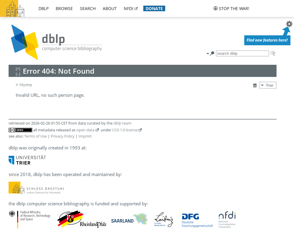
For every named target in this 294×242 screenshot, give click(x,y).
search (88, 8)
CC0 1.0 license (125, 130)
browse (64, 8)
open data (85, 130)
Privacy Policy (63, 136)
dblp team (122, 123)
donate (154, 8)
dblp (43, 8)
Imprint (85, 136)
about (110, 8)
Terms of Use (35, 136)
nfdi (128, 8)
